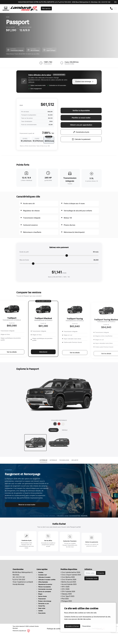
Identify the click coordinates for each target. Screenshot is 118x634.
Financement (41, 598)
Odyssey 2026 (66, 594)
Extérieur (43, 460)
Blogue (39, 594)
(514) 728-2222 (65, 2)
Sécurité (74, 460)
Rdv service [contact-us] (46, 8)
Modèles (40, 572)
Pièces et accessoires (44, 587)
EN (115, 2)
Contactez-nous (91, 578)
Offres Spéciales (42, 582)
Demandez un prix (43, 603)
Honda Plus (41, 606)
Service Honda (42, 596)
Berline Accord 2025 (68, 582)
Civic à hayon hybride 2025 (70, 575)
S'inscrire (100, 573)
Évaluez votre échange (44, 601)
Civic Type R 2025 (67, 596)
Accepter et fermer (72, 626)
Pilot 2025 (64, 598)
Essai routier (41, 608)
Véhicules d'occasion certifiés (46, 579)
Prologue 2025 (66, 601)
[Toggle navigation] (115, 8)
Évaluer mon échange (84, 91)
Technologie (64, 460)
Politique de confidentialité (56, 629)
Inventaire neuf (42, 575)
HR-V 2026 (64, 587)
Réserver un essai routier (27, 504)
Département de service (44, 584)
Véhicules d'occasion (43, 577)
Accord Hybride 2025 (68, 584)
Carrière (40, 610)
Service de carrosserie (44, 591)
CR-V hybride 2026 (67, 591)
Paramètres (86, 626)
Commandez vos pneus (44, 589)
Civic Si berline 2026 (68, 579)
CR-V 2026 (64, 589)
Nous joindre (41, 613)
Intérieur (53, 460)
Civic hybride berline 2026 (70, 572)
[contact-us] (111, 8)
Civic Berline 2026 (67, 577)
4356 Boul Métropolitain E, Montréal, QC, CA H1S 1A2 (91, 2)
